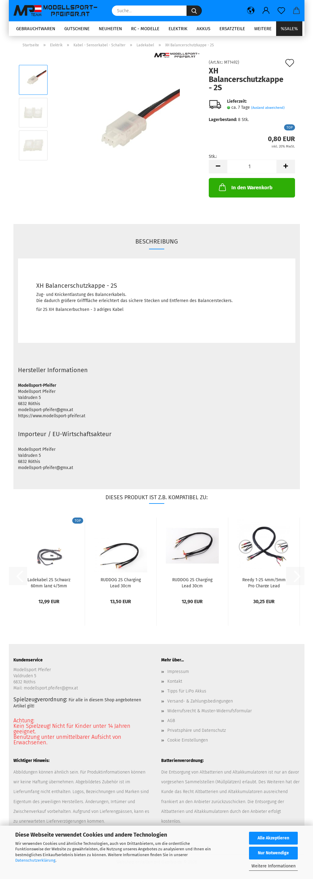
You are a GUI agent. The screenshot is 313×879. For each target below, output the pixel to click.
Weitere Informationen (273, 866)
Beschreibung (156, 241)
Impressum (178, 671)
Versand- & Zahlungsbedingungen (200, 701)
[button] (250, 10)
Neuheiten (110, 28)
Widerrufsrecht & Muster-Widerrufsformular (209, 711)
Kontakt (174, 681)
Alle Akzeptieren (273, 838)
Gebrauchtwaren (35, 28)
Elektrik (178, 28)
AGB (171, 720)
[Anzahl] (252, 166)
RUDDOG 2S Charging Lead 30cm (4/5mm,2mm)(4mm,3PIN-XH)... (192, 582)
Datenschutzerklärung (35, 860)
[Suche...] (194, 10)
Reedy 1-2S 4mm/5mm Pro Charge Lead (264, 582)
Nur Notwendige (273, 853)
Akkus (203, 28)
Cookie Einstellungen (187, 740)
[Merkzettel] (281, 10)
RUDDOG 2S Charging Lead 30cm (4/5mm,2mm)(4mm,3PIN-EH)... (121, 582)
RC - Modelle (145, 28)
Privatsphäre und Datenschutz (196, 730)
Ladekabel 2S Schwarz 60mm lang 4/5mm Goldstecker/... (48, 582)
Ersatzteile (232, 28)
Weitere (263, 28)
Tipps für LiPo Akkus (186, 691)
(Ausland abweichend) (268, 108)
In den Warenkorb (245, 187)
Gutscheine (77, 28)
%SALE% (289, 28)
